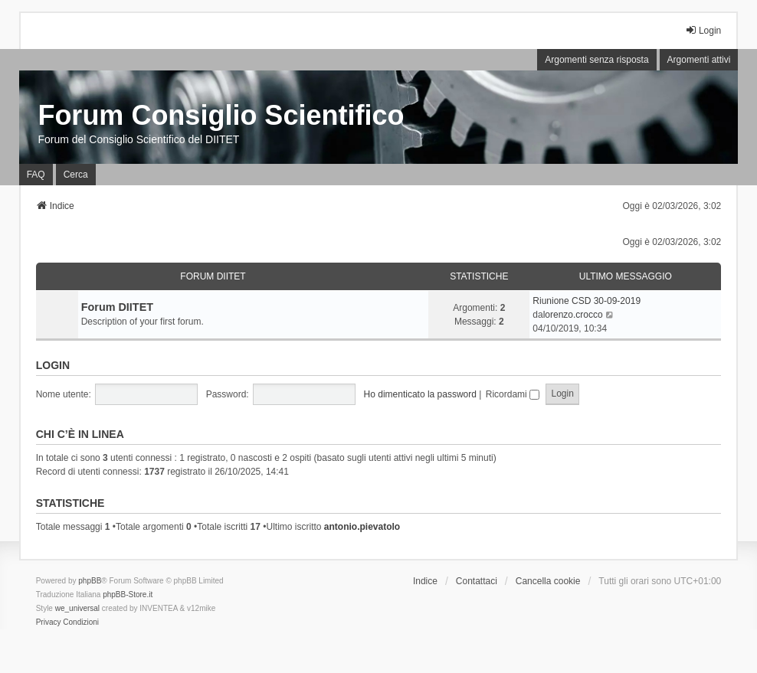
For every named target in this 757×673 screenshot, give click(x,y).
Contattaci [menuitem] (476, 581)
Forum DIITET (212, 276)
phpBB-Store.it (127, 594)
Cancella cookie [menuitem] (548, 581)
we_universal (77, 608)
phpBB (89, 581)
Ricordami (512, 394)
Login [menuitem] (703, 30)
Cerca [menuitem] (76, 174)
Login (53, 365)
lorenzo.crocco (573, 314)
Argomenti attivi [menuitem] (699, 59)
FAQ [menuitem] (36, 174)
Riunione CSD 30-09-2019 (587, 301)
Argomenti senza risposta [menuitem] (596, 59)
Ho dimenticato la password (420, 394)
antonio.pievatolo (362, 526)
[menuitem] (48, 622)
